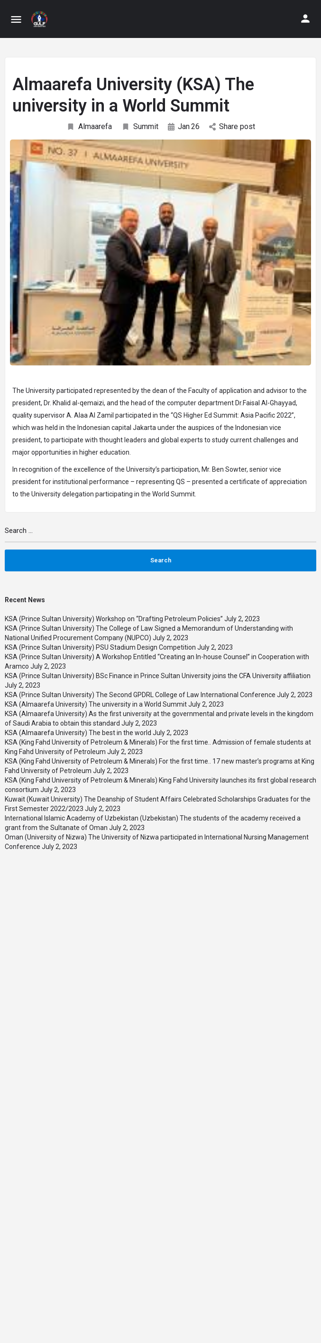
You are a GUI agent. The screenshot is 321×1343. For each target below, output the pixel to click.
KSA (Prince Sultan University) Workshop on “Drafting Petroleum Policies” (114, 619)
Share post (232, 126)
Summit (139, 126)
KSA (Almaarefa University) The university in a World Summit (96, 704)
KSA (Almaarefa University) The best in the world (78, 733)
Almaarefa (89, 126)
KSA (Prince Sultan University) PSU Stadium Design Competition (100, 647)
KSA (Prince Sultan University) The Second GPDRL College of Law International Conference (140, 695)
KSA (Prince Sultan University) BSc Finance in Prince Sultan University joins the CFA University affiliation (158, 676)
